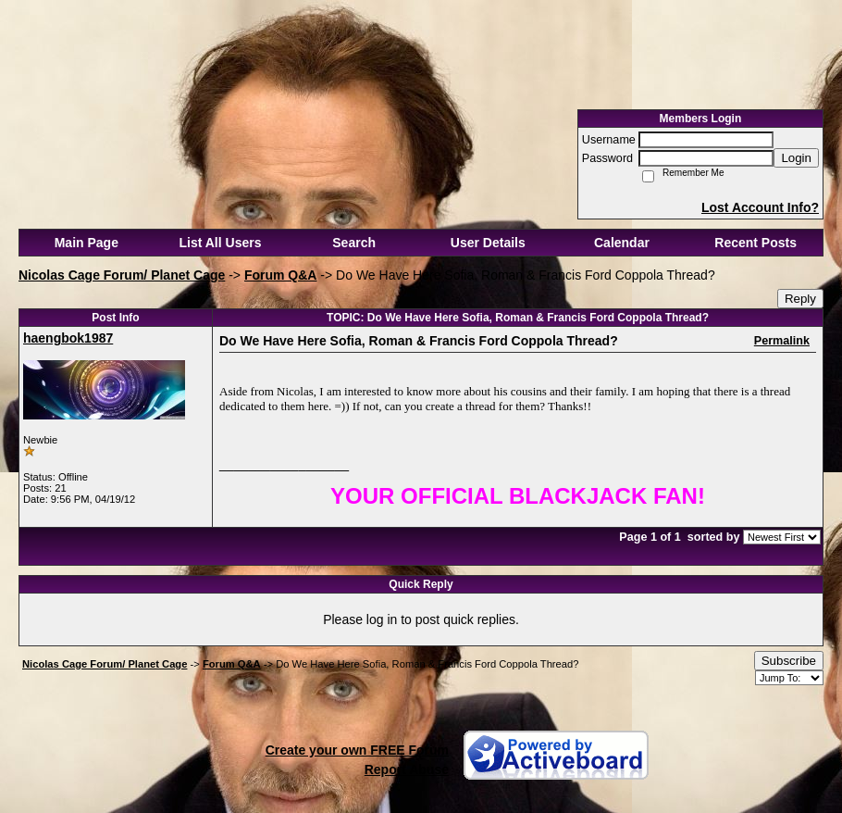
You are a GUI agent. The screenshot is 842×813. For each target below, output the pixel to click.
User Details (488, 242)
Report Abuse (407, 769)
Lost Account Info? (760, 207)
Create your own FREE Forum (357, 750)
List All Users (221, 242)
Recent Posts (755, 242)
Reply (800, 299)
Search (354, 242)
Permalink (782, 340)
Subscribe (789, 661)
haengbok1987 (68, 338)
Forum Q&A (280, 275)
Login (796, 158)
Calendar (622, 242)
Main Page (86, 242)
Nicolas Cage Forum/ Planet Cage (122, 275)
